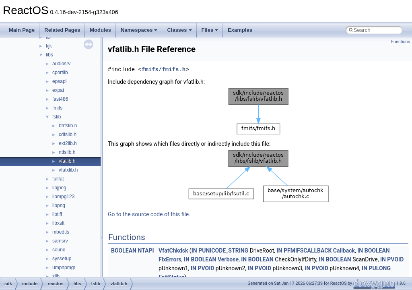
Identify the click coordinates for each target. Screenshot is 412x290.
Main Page (22, 30)
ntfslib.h (67, 152)
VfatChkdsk (173, 250)
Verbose (228, 259)
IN (194, 250)
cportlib (60, 72)
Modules (100, 30)
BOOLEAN (123, 250)
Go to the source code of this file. (149, 214)
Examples (240, 30)
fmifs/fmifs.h (163, 69)
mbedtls (60, 232)
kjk (49, 46)
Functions (400, 41)
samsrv (60, 241)
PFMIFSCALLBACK (308, 250)
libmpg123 (63, 196)
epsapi (59, 81)
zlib (56, 276)
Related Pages (62, 30)
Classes (179, 30)
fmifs (57, 108)
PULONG (380, 268)
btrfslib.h (68, 125)
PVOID (395, 259)
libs (49, 55)
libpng (58, 205)
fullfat (58, 179)
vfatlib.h (67, 161)
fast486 (60, 99)
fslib (56, 117)
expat (58, 90)
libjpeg (59, 188)
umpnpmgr (63, 267)
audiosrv (61, 63)
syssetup (61, 258)
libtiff (57, 214)
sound (59, 250)
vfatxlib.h (68, 170)
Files (210, 30)
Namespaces (139, 30)
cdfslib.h (67, 134)
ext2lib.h (68, 143)
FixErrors (170, 259)
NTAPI (146, 250)
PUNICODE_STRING (223, 250)
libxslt (58, 223)
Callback (344, 250)
